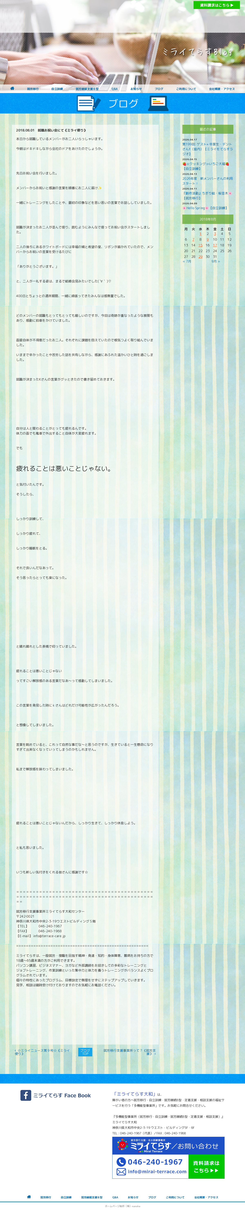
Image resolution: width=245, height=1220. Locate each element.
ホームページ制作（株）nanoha (122, 1206)
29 (200, 256)
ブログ (159, 89)
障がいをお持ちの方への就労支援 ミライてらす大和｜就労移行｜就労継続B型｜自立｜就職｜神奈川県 (114, 16)
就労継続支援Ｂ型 (87, 89)
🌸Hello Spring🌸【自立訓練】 (205, 208)
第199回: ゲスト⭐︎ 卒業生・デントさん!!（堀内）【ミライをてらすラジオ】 (207, 149)
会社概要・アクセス (222, 89)
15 (200, 245)
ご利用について (186, 89)
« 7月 (187, 261)
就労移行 (33, 89)
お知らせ (136, 89)
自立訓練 (57, 89)
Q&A (114, 89)
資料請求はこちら (216, 5)
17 (215, 245)
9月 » (216, 261)
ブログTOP (85, 1052)
